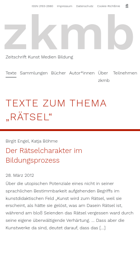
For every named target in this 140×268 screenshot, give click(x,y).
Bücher (58, 73)
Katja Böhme (44, 141)
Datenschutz (84, 6)
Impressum (64, 6)
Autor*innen (81, 73)
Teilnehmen (125, 73)
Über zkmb (103, 76)
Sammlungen (34, 73)
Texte (11, 73)
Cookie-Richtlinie (108, 6)
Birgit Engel (17, 141)
